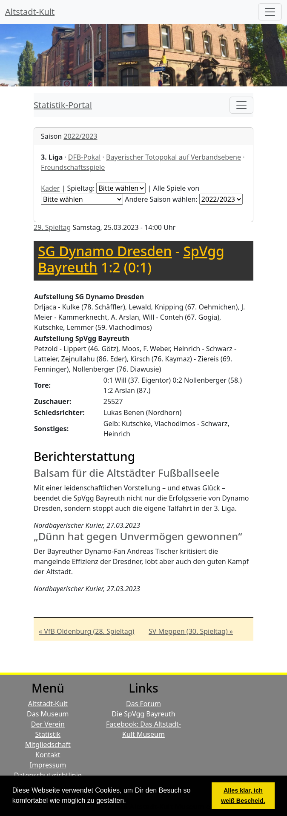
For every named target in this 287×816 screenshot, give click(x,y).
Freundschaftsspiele (73, 167)
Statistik (48, 734)
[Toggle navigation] (241, 105)
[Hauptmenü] (270, 11)
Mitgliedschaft (48, 744)
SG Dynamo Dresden (105, 251)
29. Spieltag (52, 227)
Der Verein (48, 724)
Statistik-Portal (63, 105)
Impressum (47, 765)
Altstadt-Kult (30, 11)
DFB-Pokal (84, 157)
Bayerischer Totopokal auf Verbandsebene (173, 157)
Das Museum (48, 714)
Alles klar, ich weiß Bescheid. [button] (243, 795)
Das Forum (143, 703)
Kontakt (47, 754)
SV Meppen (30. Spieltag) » (191, 631)
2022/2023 (80, 136)
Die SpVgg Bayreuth (143, 714)
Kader (50, 188)
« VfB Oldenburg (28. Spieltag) (86, 631)
